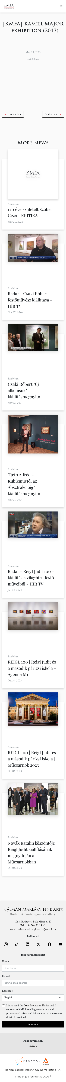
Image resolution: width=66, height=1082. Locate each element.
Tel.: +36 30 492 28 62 (33, 925)
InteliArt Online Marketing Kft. (43, 1069)
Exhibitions (33, 59)
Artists (33, 1046)
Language (7, 991)
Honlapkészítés (14, 1069)
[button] (13, 114)
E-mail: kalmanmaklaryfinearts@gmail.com (33, 929)
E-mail (6, 976)
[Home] (9, 6)
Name (5, 961)
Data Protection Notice (36, 1005)
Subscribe (33, 1024)
